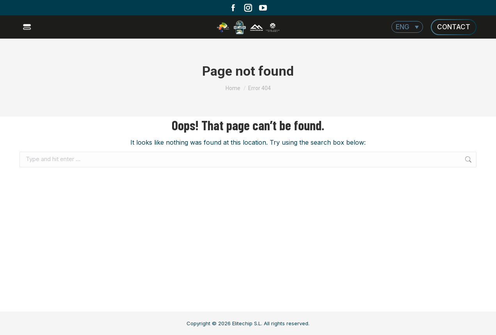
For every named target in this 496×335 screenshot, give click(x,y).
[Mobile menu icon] (28, 27)
